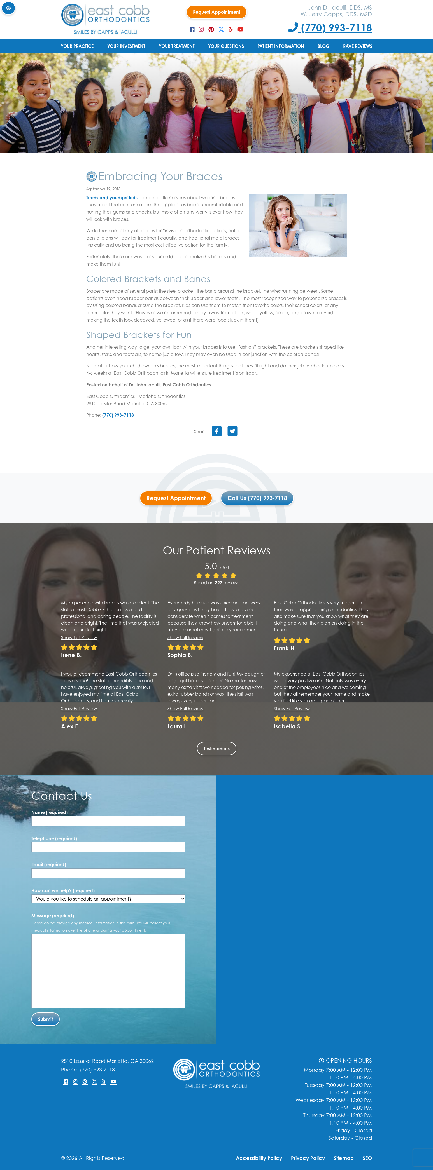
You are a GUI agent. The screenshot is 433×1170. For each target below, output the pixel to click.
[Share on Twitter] (232, 432)
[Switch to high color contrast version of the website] (8, 8)
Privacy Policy (308, 1158)
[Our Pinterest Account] (211, 29)
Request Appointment (216, 12)
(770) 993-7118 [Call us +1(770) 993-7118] (330, 27)
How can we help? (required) (108, 895)
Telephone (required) (54, 838)
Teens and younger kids (112, 197)
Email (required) (48, 864)
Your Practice (77, 46)
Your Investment (126, 46)
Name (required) (49, 812)
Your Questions (226, 46)
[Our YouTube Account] (240, 29)
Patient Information (280, 46)
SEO (367, 1158)
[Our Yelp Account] (231, 29)
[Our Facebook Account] (192, 29)
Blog (323, 46)
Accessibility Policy (259, 1158)
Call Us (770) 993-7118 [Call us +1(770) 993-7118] (257, 497)
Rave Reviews (357, 46)
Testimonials (217, 748)
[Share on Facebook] (216, 432)
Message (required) (100, 922)
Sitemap (344, 1158)
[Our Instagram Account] (201, 29)
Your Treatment (177, 46)
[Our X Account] (221, 29)
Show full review (79, 637)
